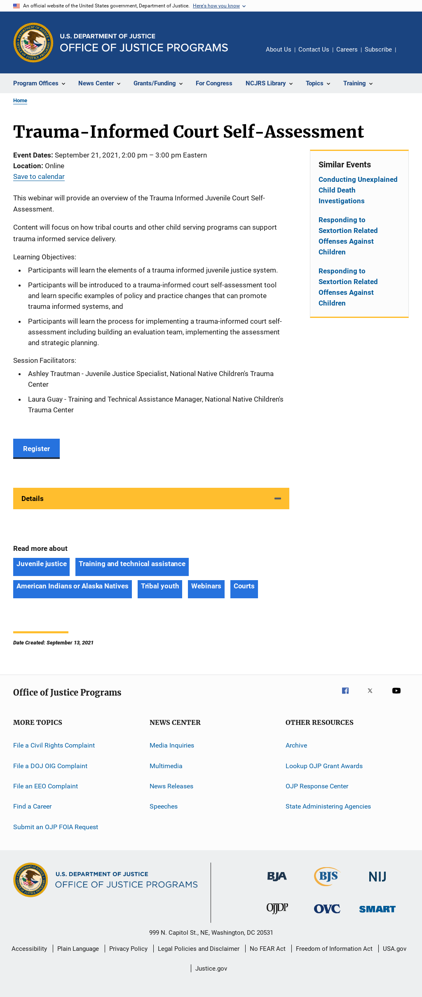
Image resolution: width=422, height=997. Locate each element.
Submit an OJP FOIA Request (55, 826)
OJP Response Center (317, 786)
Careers (347, 49)
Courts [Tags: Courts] (244, 586)
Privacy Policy (128, 948)
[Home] (144, 43)
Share (408, 55)
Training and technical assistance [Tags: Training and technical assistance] (132, 564)
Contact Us (313, 49)
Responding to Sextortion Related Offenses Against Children (348, 236)
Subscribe (378, 49)
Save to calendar (39, 176)
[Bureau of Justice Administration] (277, 883)
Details (32, 498)
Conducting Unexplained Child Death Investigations (358, 190)
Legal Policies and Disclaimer (198, 948)
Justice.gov (211, 968)
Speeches (164, 806)
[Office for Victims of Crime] (327, 915)
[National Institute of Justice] (377, 883)
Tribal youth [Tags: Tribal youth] (160, 586)
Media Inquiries (172, 745)
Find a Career (32, 806)
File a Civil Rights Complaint (54, 745)
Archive (296, 745)
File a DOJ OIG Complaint (50, 765)
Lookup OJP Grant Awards (324, 765)
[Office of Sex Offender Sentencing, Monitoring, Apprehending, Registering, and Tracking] (377, 914)
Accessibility (29, 948)
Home (20, 100)
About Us (278, 49)
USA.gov (394, 948)
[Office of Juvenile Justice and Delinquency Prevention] (277, 916)
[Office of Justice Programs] (33, 42)
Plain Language (78, 948)
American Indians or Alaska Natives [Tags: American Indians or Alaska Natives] (72, 586)
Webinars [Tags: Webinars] (206, 586)
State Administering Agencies (328, 806)
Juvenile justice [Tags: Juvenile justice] (41, 564)
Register (36, 448)
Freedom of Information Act (334, 948)
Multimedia (166, 765)
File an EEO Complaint (45, 786)
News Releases (171, 786)
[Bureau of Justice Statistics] (327, 888)
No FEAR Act (268, 948)
